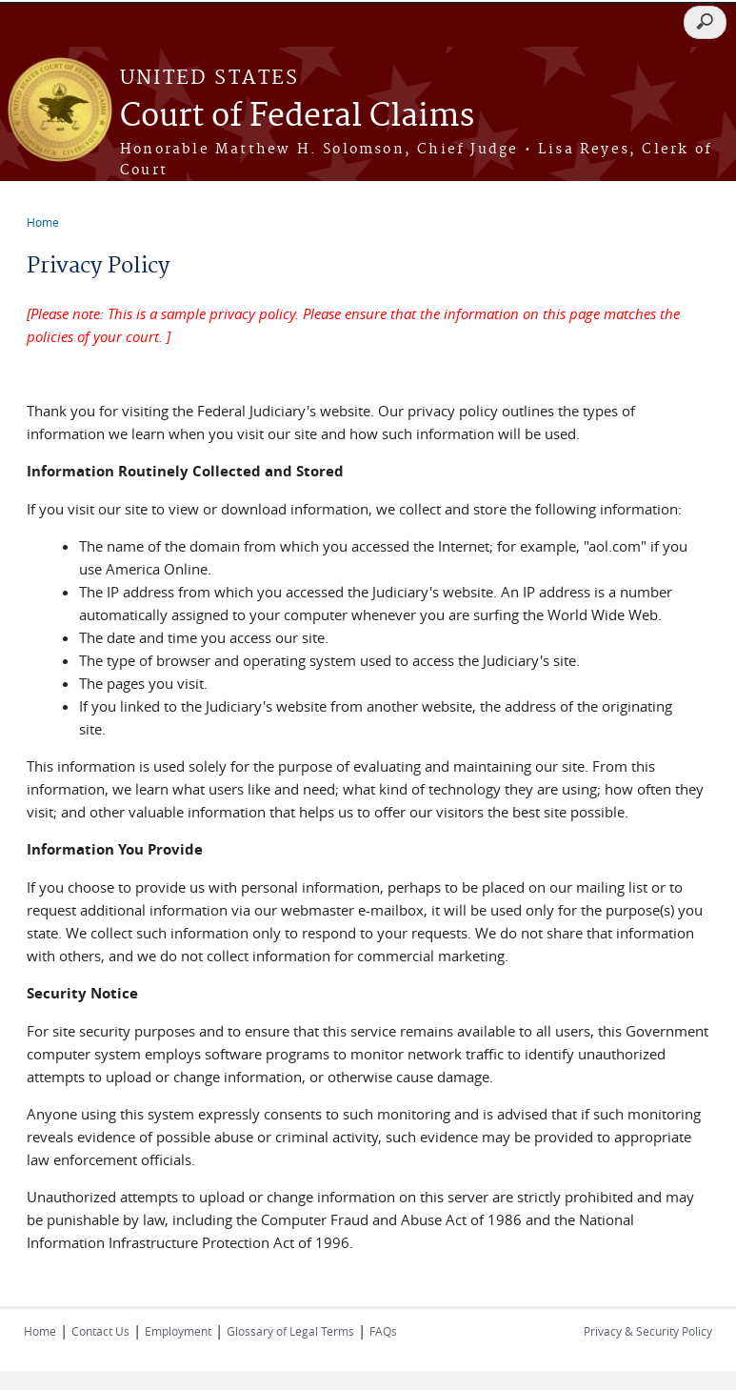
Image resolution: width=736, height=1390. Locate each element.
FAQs (383, 1331)
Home (43, 222)
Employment (178, 1331)
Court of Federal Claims (297, 116)
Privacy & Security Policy (648, 1331)
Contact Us (100, 1331)
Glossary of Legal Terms (290, 1331)
